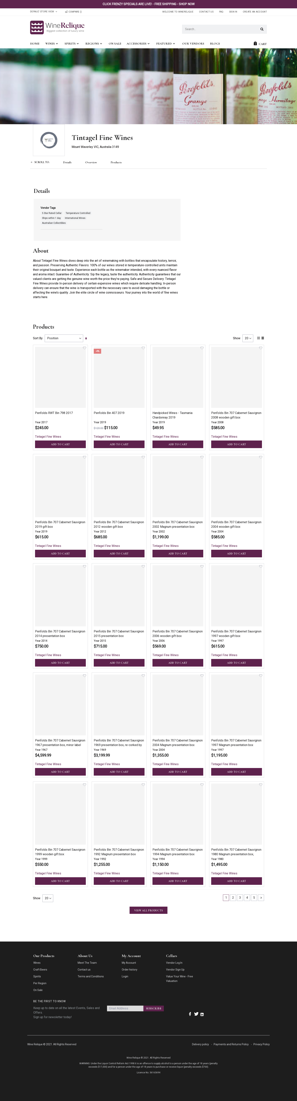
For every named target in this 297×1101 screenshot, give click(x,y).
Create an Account (255, 11)
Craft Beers (40, 969)
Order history (129, 969)
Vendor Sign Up (175, 969)
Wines (37, 962)
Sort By (38, 338)
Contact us (84, 969)
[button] (85, 348)
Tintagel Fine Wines (48, 436)
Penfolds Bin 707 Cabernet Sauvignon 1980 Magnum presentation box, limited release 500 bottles (236, 854)
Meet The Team (87, 962)
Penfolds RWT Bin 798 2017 (54, 413)
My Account (129, 962)
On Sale (38, 990)
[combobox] (224, 29)
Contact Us (206, 11)
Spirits (37, 976)
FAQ (221, 11)
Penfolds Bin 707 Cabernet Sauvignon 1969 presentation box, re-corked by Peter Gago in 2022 (119, 745)
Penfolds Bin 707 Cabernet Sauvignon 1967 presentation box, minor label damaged (60, 745)
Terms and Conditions (91, 976)
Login (125, 976)
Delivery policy (200, 1044)
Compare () (73, 11)
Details (67, 162)
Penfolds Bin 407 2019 (109, 413)
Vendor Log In (174, 962)
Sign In (233, 11)
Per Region (39, 983)
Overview (91, 162)
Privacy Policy (261, 1044)
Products (116, 162)
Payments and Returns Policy (231, 1044)
